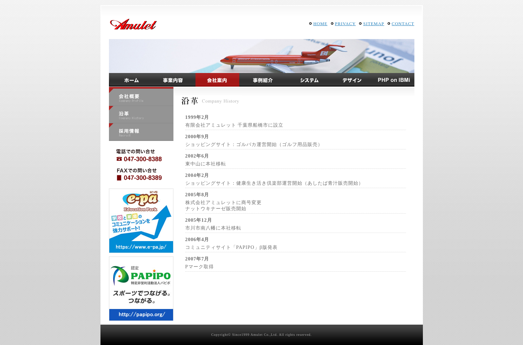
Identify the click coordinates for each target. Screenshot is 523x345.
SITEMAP (373, 23)
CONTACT (403, 23)
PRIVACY (345, 23)
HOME (320, 23)
